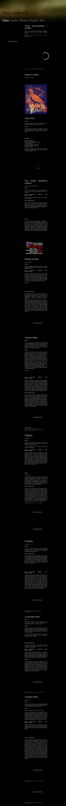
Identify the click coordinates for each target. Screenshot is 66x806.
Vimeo (44, 69)
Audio (14, 20)
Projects (34, 20)
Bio (42, 20)
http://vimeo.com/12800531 (37, 502)
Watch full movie (28, 612)
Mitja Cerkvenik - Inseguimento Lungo (32, 428)
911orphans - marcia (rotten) (37, 802)
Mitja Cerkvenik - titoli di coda (30, 430)
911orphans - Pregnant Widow (37, 781)
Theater (23, 20)
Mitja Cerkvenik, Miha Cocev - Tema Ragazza (34, 429)
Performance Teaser (29, 69)
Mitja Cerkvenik (38, 69)
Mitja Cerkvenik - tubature (36, 610)
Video (5, 20)
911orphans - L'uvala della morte (37, 692)
